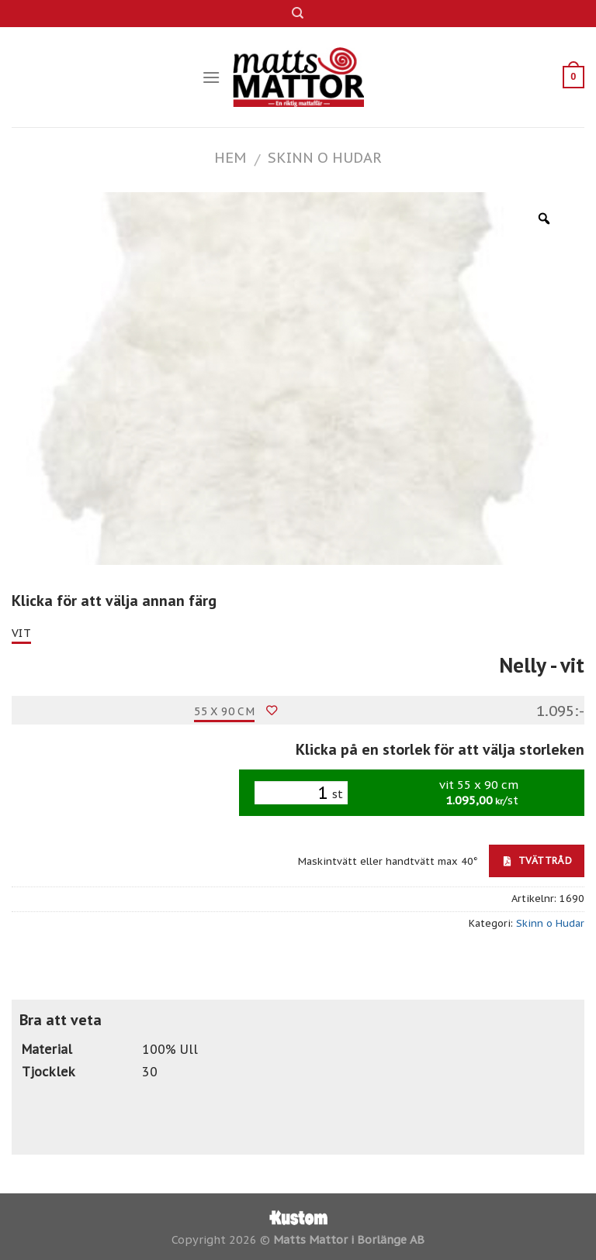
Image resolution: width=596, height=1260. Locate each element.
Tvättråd (538, 860)
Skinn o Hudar (325, 157)
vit (21, 633)
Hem (230, 157)
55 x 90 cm (224, 711)
